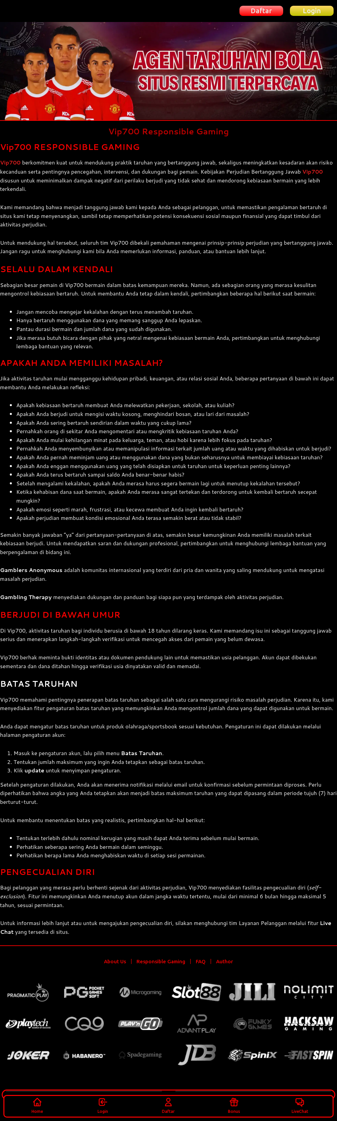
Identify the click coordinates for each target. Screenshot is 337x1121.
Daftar (168, 1105)
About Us (115, 961)
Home (37, 1105)
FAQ (201, 961)
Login (103, 1105)
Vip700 (10, 162)
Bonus (234, 1105)
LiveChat (300, 1105)
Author (224, 961)
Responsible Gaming (160, 961)
